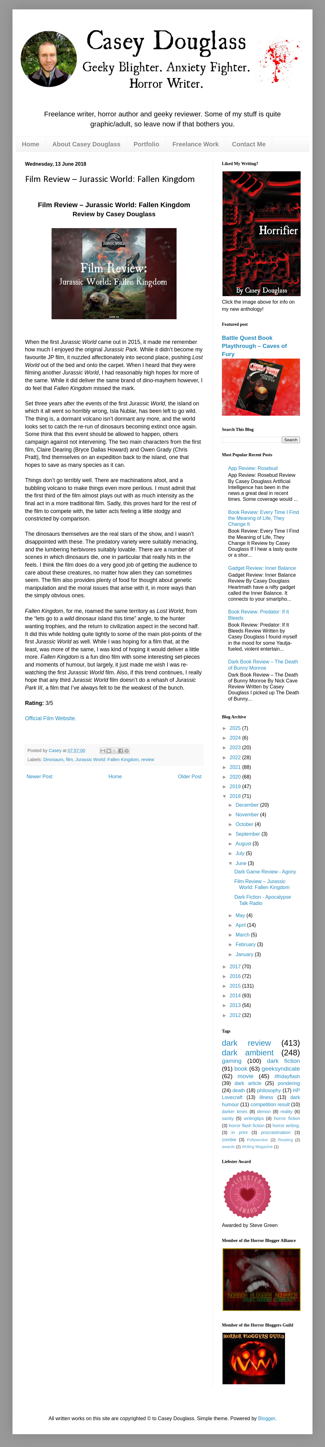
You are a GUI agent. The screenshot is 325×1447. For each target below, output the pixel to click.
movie (245, 1076)
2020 (236, 777)
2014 (236, 995)
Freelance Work (195, 144)
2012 (236, 1015)
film (69, 759)
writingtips (254, 1118)
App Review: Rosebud (253, 468)
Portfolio (146, 144)
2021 (236, 767)
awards (228, 1146)
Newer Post (39, 776)
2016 (236, 976)
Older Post (190, 776)
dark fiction (283, 1061)
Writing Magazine (257, 1146)
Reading (285, 1139)
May (241, 915)
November (248, 814)
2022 (236, 757)
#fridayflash (287, 1076)
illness (266, 1097)
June (242, 863)
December (248, 805)
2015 (236, 986)
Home (30, 144)
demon (264, 1111)
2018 (236, 796)
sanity (228, 1118)
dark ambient (248, 1052)
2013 (236, 1005)
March (243, 934)
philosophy (269, 1090)
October (245, 824)
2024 (236, 738)
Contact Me (249, 144)
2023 (236, 747)
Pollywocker (257, 1139)
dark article (247, 1083)
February (246, 944)
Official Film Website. (51, 718)
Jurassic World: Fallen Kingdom (107, 759)
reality (286, 1111)
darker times (235, 1111)
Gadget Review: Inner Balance (262, 568)
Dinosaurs (53, 759)
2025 (236, 728)
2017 (236, 966)
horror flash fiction (247, 1125)
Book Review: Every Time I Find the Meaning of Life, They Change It (263, 518)
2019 (236, 786)
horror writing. (286, 1125)
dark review (246, 1043)
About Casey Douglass (86, 144)
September (249, 834)
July (241, 853)
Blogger (266, 1418)
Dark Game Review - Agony (265, 871)
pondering (289, 1083)
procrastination (275, 1132)
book (241, 1068)
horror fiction (287, 1118)
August (244, 843)
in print (239, 1132)
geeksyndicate (281, 1068)
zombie (229, 1139)
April (241, 925)
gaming (232, 1061)
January (245, 954)
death (238, 1090)
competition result (270, 1104)
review (147, 759)
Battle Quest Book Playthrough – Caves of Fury (254, 346)
